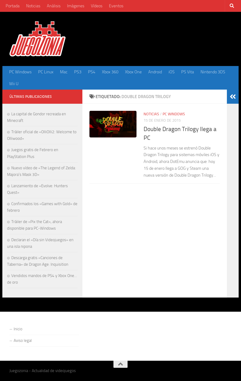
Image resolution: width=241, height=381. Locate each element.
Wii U (14, 83)
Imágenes (75, 5)
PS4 (91, 72)
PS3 (77, 72)
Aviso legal (23, 340)
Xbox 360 (110, 72)
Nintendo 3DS (213, 72)
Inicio (18, 329)
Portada (13, 5)
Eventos (116, 5)
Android (155, 72)
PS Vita (187, 72)
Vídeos (96, 5)
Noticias (33, 5)
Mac (64, 72)
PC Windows (20, 72)
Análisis (53, 5)
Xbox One (133, 72)
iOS (172, 72)
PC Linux (45, 72)
